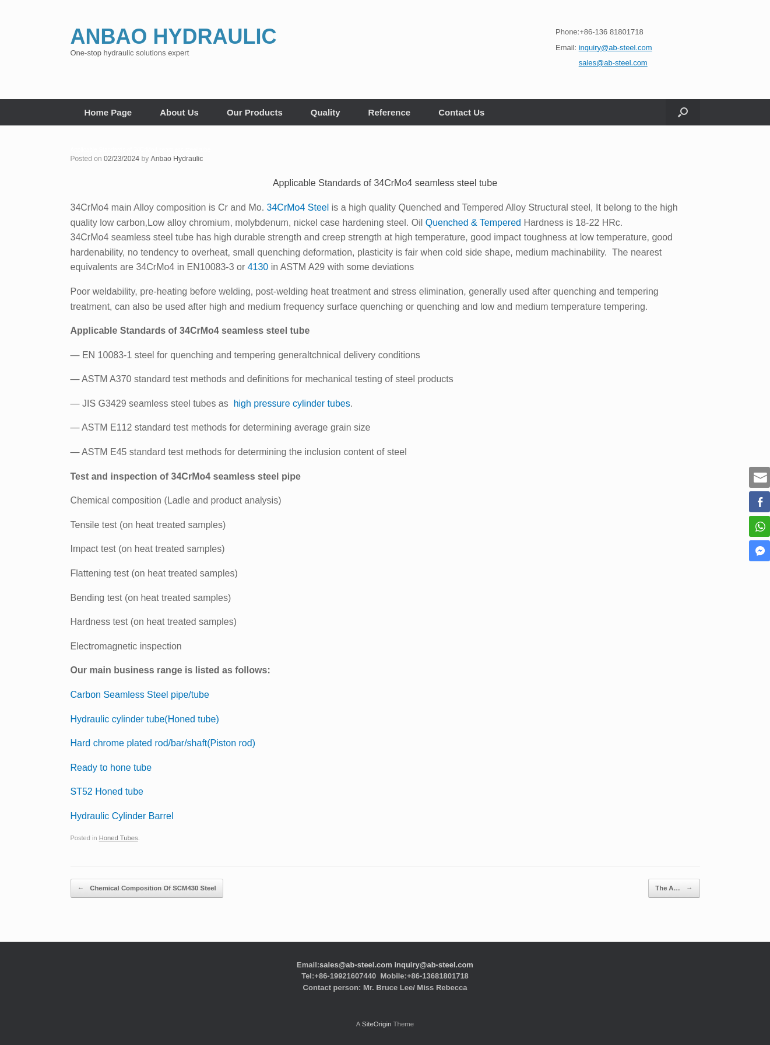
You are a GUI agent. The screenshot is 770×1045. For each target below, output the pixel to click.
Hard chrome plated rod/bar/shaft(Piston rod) (163, 743)
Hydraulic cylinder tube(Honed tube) (145, 719)
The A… (675, 887)
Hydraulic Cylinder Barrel (122, 816)
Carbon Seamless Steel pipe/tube (140, 695)
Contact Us (461, 112)
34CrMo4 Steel (298, 207)
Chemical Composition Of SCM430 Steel (144, 887)
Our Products (255, 112)
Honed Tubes (118, 837)
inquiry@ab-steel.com (433, 963)
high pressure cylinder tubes (292, 403)
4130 (258, 267)
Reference (389, 112)
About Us (179, 112)
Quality (325, 112)
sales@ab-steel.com (355, 963)
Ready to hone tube (111, 767)
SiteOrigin (377, 1022)
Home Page (108, 112)
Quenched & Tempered (473, 222)
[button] (683, 112)
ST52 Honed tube (107, 791)
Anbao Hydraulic (175, 159)
